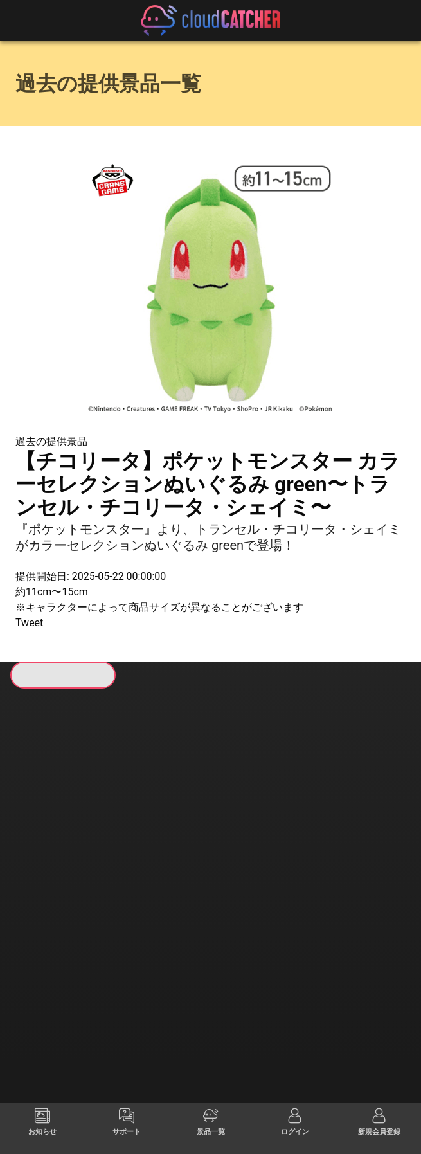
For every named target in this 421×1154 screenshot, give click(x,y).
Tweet (29, 623)
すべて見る (55, 851)
